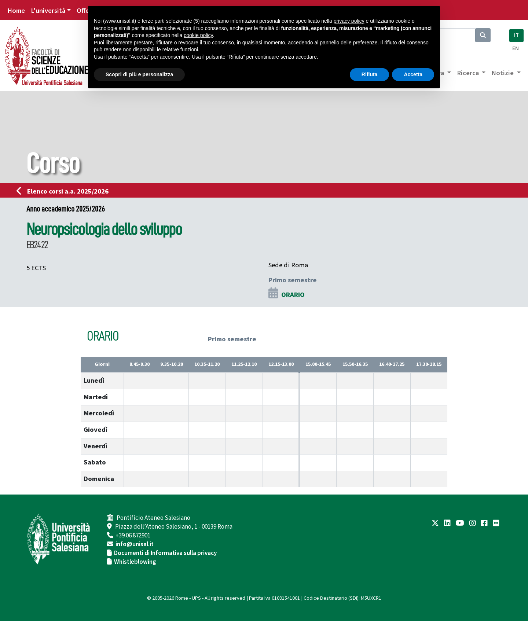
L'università (48, 10)
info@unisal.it (134, 544)
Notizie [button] (503, 73)
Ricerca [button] (468, 73)
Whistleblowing (135, 562)
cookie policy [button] (198, 35)
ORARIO (293, 295)
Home (16, 10)
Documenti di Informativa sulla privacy (165, 553)
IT (516, 35)
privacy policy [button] (349, 21)
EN (515, 48)
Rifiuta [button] (370, 74)
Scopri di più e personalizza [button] (139, 74)
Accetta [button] (413, 74)
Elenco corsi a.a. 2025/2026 (65, 191)
